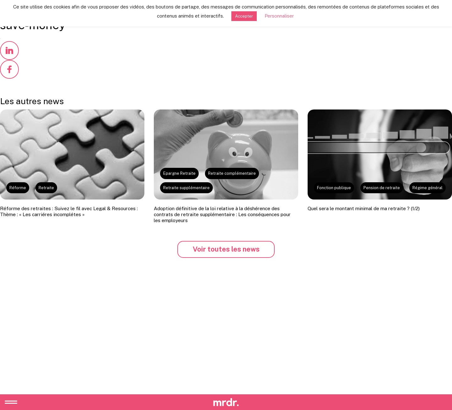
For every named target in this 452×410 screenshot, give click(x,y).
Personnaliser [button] (279, 16)
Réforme (17, 187)
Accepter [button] (244, 16)
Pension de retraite (381, 187)
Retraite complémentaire (232, 173)
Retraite (46, 187)
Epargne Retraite (179, 173)
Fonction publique (334, 187)
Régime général (427, 187)
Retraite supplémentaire (186, 187)
